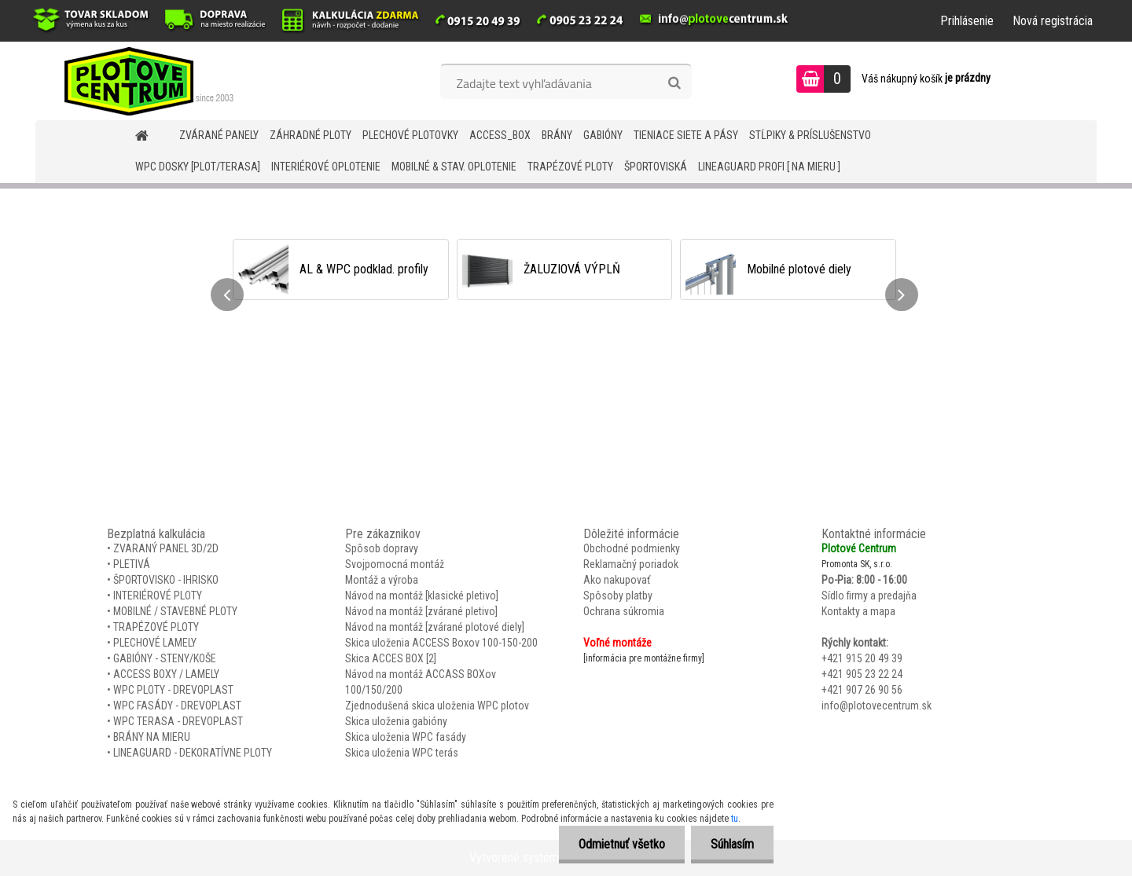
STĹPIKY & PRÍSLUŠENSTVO (810, 135)
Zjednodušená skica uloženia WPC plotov (437, 705)
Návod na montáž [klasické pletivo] (421, 595)
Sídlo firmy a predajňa (869, 595)
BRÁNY (557, 135)
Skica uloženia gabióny (396, 721)
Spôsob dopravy (381, 548)
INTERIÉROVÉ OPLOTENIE (325, 166)
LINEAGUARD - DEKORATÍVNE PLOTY (192, 752)
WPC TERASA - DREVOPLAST (178, 721)
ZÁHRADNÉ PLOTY (310, 135)
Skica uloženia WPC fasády (405, 737)
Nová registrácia (1053, 20)
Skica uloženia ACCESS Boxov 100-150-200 (441, 642)
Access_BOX (500, 135)
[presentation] (227, 294)
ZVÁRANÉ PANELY (219, 135)
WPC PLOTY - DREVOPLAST (173, 690)
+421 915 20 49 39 (861, 658)
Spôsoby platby (617, 595)
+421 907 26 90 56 (861, 690)
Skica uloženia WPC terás (401, 752)
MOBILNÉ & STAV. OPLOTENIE (453, 166)
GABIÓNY (603, 135)
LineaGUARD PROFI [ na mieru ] (769, 166)
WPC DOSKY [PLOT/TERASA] (197, 166)
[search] (674, 83)
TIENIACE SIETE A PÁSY (686, 135)
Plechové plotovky (410, 135)
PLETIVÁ (131, 564)
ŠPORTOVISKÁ (655, 166)
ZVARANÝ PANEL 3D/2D (166, 548)
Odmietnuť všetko (622, 844)
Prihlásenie (967, 20)
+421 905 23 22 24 (861, 674)
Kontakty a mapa (858, 611)
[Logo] (143, 81)
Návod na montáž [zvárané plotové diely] (434, 627)
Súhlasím (732, 844)
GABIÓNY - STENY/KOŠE (164, 658)
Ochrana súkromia (623, 611)
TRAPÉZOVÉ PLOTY (570, 166)
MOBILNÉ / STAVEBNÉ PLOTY (175, 611)
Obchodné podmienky (631, 548)
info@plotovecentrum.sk (876, 705)
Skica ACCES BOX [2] (390, 658)
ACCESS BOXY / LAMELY (166, 674)
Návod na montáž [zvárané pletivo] (421, 611)
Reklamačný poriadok (630, 564)
